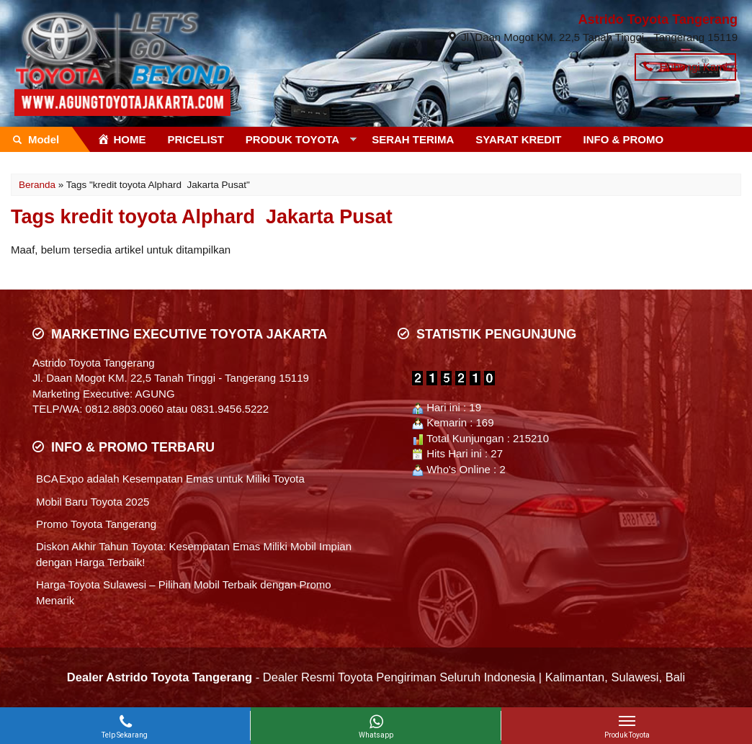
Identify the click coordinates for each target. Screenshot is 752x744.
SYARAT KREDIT (518, 139)
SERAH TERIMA (413, 139)
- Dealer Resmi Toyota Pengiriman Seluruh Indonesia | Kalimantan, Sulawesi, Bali (376, 677)
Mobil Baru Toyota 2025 (92, 502)
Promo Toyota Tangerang (96, 524)
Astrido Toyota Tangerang (658, 19)
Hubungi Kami (685, 66)
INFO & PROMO (623, 139)
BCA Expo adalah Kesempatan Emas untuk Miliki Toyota (170, 478)
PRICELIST (196, 139)
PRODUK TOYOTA (292, 139)
